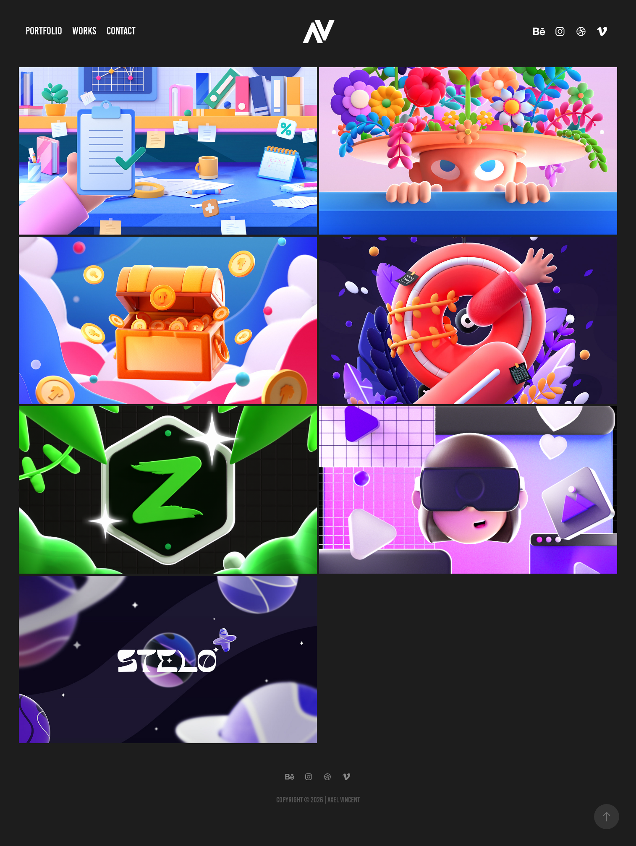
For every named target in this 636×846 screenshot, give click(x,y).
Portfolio (44, 31)
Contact (121, 31)
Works (84, 31)
